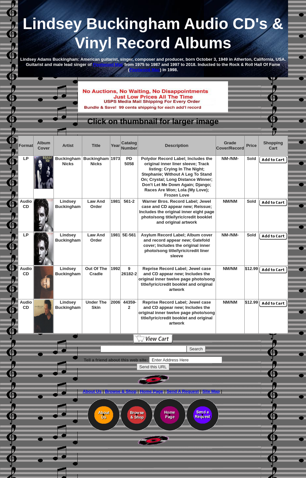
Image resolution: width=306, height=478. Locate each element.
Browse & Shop (120, 391)
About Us (92, 391)
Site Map (211, 391)
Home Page (151, 391)
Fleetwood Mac (108, 64)
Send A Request (183, 391)
